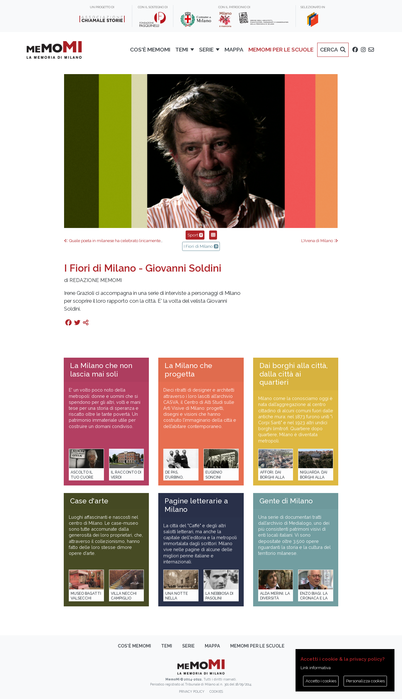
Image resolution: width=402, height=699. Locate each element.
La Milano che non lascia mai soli (101, 369)
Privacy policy (191, 691)
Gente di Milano (286, 501)
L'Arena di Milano (319, 240)
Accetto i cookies (321, 681)
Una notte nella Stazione (176, 598)
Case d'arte (89, 501)
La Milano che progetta (188, 369)
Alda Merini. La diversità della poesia (275, 598)
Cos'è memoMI (134, 645)
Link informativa (316, 667)
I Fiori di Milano (201, 246)
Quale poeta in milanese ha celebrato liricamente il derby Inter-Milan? (131, 240)
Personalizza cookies (365, 681)
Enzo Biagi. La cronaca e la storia (314, 598)
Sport (195, 234)
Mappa (212, 645)
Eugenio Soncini (213, 474)
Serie (188, 645)
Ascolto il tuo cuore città (82, 477)
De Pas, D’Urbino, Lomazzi (174, 477)
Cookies (216, 691)
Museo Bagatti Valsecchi (86, 595)
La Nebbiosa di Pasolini (219, 595)
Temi (166, 645)
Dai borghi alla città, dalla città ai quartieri (293, 374)
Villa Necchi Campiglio (124, 595)
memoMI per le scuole (257, 645)
